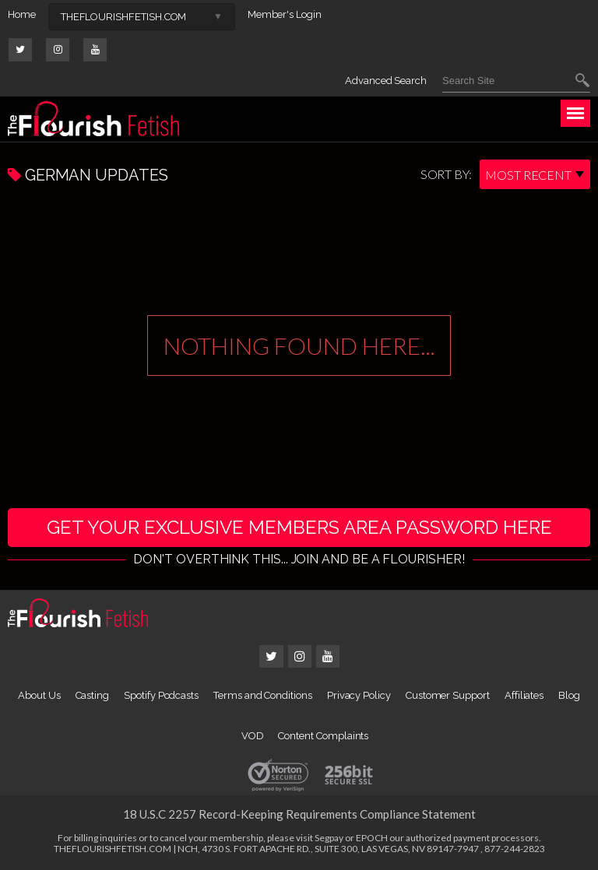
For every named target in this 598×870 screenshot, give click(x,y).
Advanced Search (386, 80)
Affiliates (524, 695)
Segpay (329, 838)
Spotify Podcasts (161, 695)
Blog (569, 695)
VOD (252, 736)
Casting (93, 695)
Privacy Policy (359, 695)
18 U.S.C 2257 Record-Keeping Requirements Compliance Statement (299, 814)
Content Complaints (323, 736)
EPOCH (372, 838)
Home (22, 14)
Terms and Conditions (262, 695)
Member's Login (285, 14)
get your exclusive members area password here (299, 527)
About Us (39, 695)
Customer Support (448, 695)
